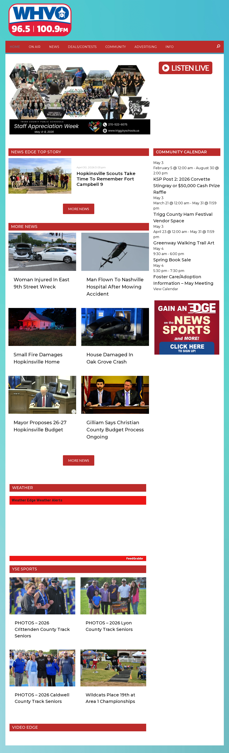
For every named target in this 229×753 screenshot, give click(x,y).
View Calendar (165, 293)
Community (115, 47)
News (54, 47)
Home (15, 47)
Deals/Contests (82, 47)
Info (169, 47)
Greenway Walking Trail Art (183, 247)
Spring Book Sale (172, 264)
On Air (34, 47)
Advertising (146, 47)
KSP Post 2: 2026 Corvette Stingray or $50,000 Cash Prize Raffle (186, 190)
